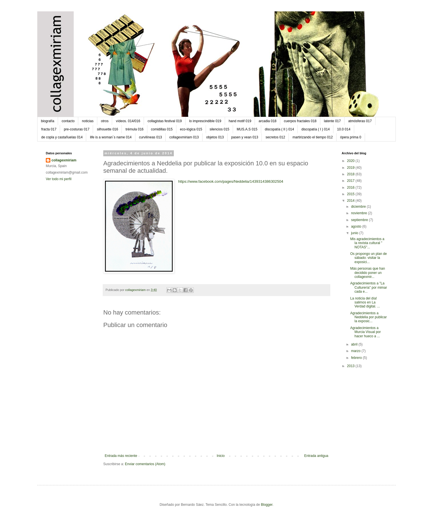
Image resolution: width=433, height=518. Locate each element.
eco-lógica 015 (191, 129)
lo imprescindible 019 (205, 121)
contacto (68, 121)
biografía (47, 121)
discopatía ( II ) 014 (279, 129)
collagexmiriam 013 (184, 137)
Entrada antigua (316, 456)
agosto (356, 226)
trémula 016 (134, 129)
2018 (351, 174)
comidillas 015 (162, 129)
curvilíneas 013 (150, 137)
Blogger (267, 505)
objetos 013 (215, 137)
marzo (356, 351)
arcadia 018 (268, 121)
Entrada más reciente (121, 456)
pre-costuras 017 (76, 129)
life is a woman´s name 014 (110, 137)
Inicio (221, 456)
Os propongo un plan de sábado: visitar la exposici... (368, 258)
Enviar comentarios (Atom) (145, 464)
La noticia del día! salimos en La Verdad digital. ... (365, 302)
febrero (357, 358)
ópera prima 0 (350, 137)
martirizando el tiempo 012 (312, 137)
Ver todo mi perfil (58, 179)
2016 (351, 188)
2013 (351, 366)
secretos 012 (275, 137)
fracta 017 (48, 129)
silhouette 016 (107, 129)
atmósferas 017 (360, 121)
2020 (351, 161)
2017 (351, 181)
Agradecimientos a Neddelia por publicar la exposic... (368, 317)
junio (355, 233)
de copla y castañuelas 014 (62, 137)
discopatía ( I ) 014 (315, 129)
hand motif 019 (240, 121)
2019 (351, 168)
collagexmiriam (63, 160)
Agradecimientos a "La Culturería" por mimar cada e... (368, 287)
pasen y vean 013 (244, 137)
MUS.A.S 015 (247, 129)
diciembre (359, 207)
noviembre (359, 213)
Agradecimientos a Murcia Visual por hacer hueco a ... (365, 332)
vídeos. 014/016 (128, 121)
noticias (88, 121)
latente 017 (332, 121)
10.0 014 (343, 129)
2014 (351, 201)
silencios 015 (219, 129)
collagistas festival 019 (165, 121)
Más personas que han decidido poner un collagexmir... (367, 273)
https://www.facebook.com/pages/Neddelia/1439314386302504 (230, 181)
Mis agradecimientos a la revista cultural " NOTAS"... (367, 243)
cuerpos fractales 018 (300, 121)
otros (105, 121)
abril (354, 344)
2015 (351, 194)
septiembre (360, 220)
